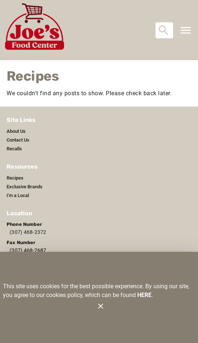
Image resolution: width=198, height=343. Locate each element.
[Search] (164, 30)
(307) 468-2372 (28, 232)
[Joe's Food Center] (36, 30)
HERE (144, 295)
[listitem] (16, 131)
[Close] (100, 306)
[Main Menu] (186, 30)
